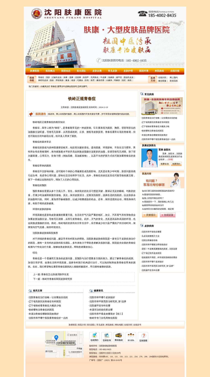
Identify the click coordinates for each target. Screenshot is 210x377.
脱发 (52, 80)
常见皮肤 (112, 71)
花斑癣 (78, 77)
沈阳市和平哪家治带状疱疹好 (154, 244)
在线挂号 (137, 325)
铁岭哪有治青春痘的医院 (41, 309)
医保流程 (174, 81)
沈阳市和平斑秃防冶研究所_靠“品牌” (158, 266)
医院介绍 (82, 325)
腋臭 (67, 80)
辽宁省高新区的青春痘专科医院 (45, 301)
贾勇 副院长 (164, 150)
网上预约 (174, 77)
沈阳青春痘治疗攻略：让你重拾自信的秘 (159, 118)
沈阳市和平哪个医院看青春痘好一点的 (48, 318)
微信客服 (162, 81)
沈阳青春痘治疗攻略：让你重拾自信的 (48, 297)
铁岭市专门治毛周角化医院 (103, 318)
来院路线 (159, 71)
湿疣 (124, 80)
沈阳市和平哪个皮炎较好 (102, 297)
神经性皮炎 (43, 80)
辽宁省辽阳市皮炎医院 (151, 253)
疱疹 (73, 80)
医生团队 (81, 71)
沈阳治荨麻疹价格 (150, 240)
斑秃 (93, 80)
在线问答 (174, 71)
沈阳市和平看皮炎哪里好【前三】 (107, 314)
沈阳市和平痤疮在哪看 (151, 232)
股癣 (71, 77)
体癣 (65, 77)
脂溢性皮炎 (129, 77)
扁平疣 (119, 77)
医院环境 (143, 71)
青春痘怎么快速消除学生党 (55, 274)
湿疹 (48, 77)
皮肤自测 (97, 71)
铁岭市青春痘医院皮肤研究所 (57, 279)
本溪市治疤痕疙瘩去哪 (101, 309)
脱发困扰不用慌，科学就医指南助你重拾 (159, 257)
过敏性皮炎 (57, 77)
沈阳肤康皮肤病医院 (79, 107)
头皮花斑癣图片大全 (150, 236)
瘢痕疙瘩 (100, 80)
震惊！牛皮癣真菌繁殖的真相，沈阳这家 (159, 249)
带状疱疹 (60, 80)
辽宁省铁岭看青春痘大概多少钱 (45, 305)
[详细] (170, 159)
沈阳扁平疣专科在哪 (100, 305)
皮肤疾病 (149, 226)
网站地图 (119, 325)
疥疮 (87, 80)
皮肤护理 (128, 71)
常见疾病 (149, 94)
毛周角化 (95, 77)
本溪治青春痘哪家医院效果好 (44, 314)
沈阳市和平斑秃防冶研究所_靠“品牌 (108, 301)
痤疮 (130, 80)
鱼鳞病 (111, 77)
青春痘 (41, 77)
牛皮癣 (103, 77)
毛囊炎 (80, 80)
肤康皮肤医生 (149, 145)
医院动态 (65, 71)
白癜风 (109, 80)
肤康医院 (34, 71)
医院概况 (50, 71)
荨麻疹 (117, 80)
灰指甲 (86, 77)
